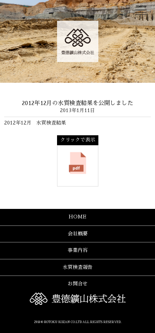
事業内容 (78, 250)
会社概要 (78, 233)
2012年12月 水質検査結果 (35, 122)
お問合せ (78, 283)
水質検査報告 (78, 267)
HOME (77, 216)
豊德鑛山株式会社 (77, 41)
